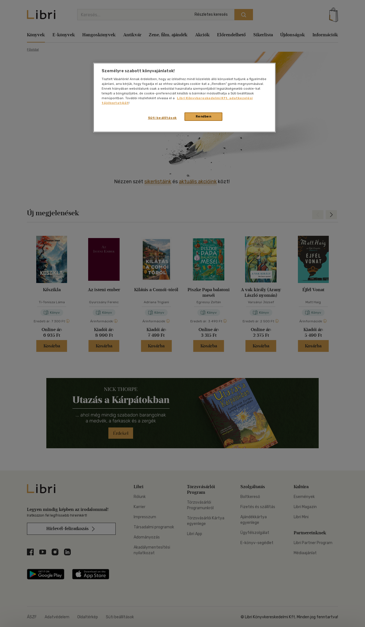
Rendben (203, 116)
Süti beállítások (162, 118)
